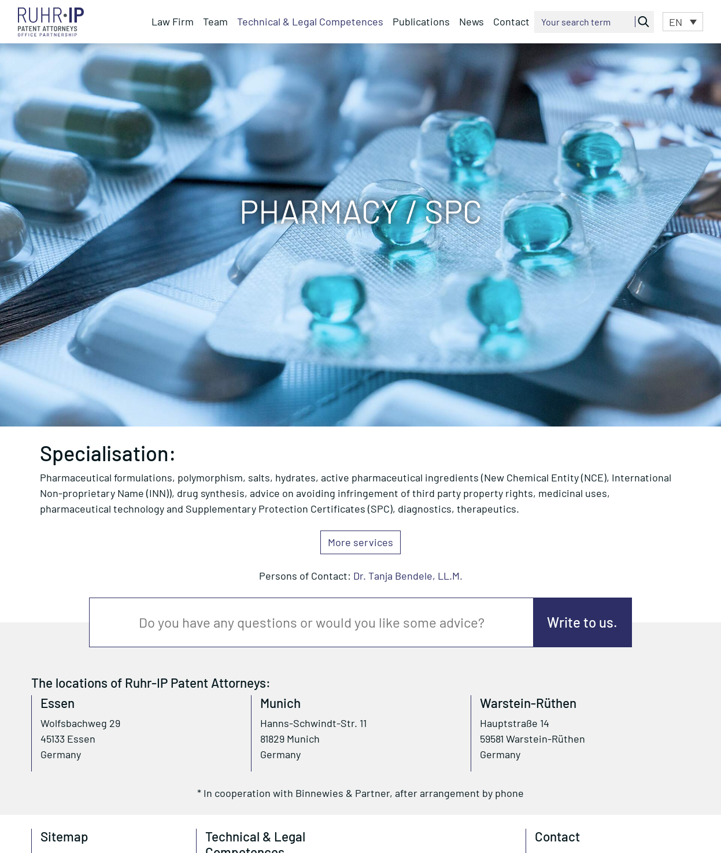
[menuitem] (683, 21)
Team (215, 21)
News (471, 21)
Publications (421, 21)
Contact (511, 21)
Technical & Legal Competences (310, 21)
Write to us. (582, 622)
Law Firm (172, 21)
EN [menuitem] (675, 22)
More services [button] (360, 542)
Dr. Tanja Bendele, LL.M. (408, 575)
